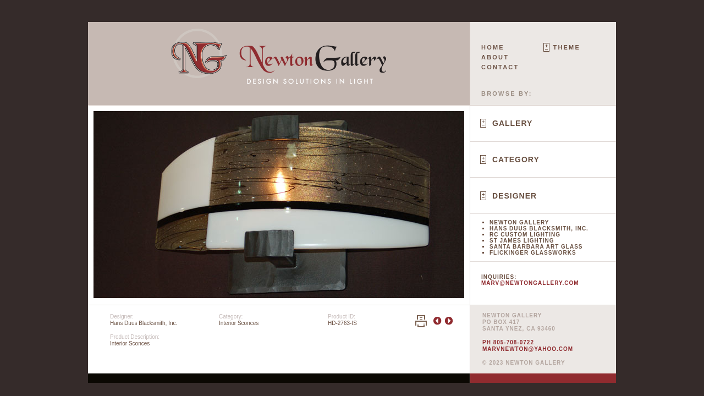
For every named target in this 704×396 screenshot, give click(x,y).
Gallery (512, 123)
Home (492, 47)
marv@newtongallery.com (530, 283)
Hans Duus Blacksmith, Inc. (539, 229)
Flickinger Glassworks (533, 253)
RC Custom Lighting (525, 235)
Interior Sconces (238, 323)
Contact (500, 67)
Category (516, 159)
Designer (514, 195)
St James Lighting (522, 241)
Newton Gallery (519, 222)
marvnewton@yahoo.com (527, 349)
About (495, 57)
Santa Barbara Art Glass (536, 247)
